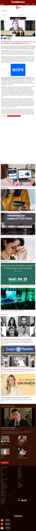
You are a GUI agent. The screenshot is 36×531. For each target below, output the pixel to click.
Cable (1, 470)
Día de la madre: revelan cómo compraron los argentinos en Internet (13, 212)
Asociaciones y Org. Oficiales (4, 487)
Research (19, 469)
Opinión (19, 477)
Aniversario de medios (4, 486)
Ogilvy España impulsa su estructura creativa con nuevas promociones (16, 339)
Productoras (2, 491)
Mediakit (2, 504)
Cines (1, 477)
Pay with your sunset (4, 454)
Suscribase (27, 4)
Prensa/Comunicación (3, 490)
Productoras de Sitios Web (4, 492)
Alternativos (2, 480)
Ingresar (33, 4)
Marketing (2, 489)
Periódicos (2, 468)
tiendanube (10, 115)
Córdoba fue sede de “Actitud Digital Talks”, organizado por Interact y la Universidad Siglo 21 (18, 235)
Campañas (19, 470)
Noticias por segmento (4, 10)
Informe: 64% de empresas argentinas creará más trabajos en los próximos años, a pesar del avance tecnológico (17, 286)
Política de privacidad (18, 517)
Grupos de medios (3, 488)
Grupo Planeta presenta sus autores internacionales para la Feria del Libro (17, 369)
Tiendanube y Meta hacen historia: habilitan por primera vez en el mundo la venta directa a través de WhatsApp (17, 187)
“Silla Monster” (3, 442)
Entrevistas (19, 476)
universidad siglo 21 (16, 115)
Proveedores (2, 493)
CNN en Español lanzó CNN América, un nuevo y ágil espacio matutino (15, 397)
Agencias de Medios (3, 484)
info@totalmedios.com (7, 525)
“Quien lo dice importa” (21, 454)
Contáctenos (2, 503)
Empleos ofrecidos (20, 484)
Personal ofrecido (20, 486)
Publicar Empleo (20, 485)
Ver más (2, 344)
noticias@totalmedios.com (7, 529)
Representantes (3, 494)
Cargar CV (19, 487)
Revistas (2, 469)
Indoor (2, 476)
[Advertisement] (18, 126)
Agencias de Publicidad (4, 485)
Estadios (2, 478)
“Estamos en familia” (21, 442)
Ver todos (4, 462)
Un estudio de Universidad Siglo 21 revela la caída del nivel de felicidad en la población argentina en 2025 (17, 261)
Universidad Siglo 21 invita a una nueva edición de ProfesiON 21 (12, 310)
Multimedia (19, 478)
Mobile (2, 481)
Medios (19, 468)
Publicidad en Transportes (4, 479)
